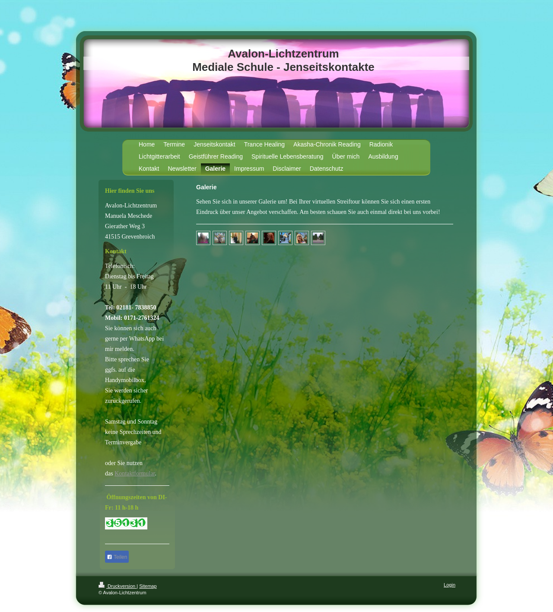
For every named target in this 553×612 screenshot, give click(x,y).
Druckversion (118, 586)
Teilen (117, 557)
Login (449, 584)
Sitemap (147, 586)
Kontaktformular (134, 473)
